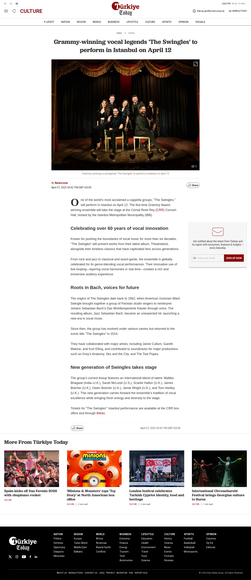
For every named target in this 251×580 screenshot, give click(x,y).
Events (168, 551)
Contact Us (91, 573)
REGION (81, 22)
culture (31, 11)
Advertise (121, 573)
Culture (131, 33)
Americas (101, 543)
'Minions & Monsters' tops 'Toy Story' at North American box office (91, 495)
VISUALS (200, 22)
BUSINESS (114, 22)
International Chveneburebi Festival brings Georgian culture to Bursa (218, 495)
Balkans (78, 551)
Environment (148, 547)
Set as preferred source (208, 11)
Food (144, 556)
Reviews (168, 560)
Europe (78, 538)
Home (119, 33)
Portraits (169, 556)
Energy (123, 547)
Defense (58, 543)
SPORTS (167, 22)
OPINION (183, 22)
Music (167, 547)
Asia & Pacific (103, 547)
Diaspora (58, 551)
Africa (99, 538)
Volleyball (189, 547)
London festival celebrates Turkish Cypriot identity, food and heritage (156, 495)
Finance (124, 543)
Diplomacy (59, 547)
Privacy (110, 573)
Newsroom (61, 183)
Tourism (124, 551)
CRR (160, 210)
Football (188, 538)
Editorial (210, 547)
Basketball (189, 543)
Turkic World (80, 543)
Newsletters (76, 573)
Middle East (80, 547)
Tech (122, 556)
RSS (131, 573)
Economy (125, 538)
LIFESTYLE (132, 22)
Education (146, 538)
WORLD (97, 22)
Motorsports (190, 551)
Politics (58, 538)
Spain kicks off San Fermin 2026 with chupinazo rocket (30, 493)
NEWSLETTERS (238, 11)
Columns (211, 538)
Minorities (59, 556)
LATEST (50, 22)
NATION (65, 22)
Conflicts (101, 551)
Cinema (168, 543)
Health (145, 543)
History (168, 538)
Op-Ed (209, 543)
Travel (144, 551)
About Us (62, 573)
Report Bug (141, 573)
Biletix (101, 413)
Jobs (101, 573)
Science (145, 560)
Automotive (126, 560)
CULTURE (150, 22)
